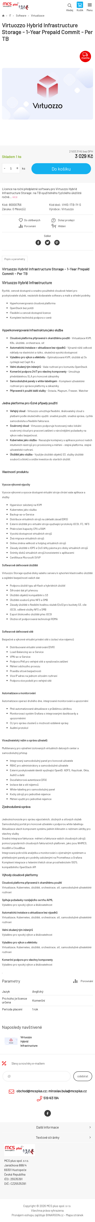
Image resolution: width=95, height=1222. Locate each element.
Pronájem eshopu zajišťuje (28, 1215)
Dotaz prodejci (66, 220)
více (14, 197)
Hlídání (62, 226)
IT (10, 15)
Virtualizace (37, 15)
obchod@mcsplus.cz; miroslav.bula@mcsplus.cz (51, 1091)
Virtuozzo (67, 209)
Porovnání (30, 226)
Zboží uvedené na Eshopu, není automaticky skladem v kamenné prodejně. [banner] (15, 7)
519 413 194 (51, 1098)
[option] (47, 93)
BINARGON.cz (54, 1215)
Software (21, 15)
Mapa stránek (74, 1215)
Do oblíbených (32, 220)
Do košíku (61, 169)
